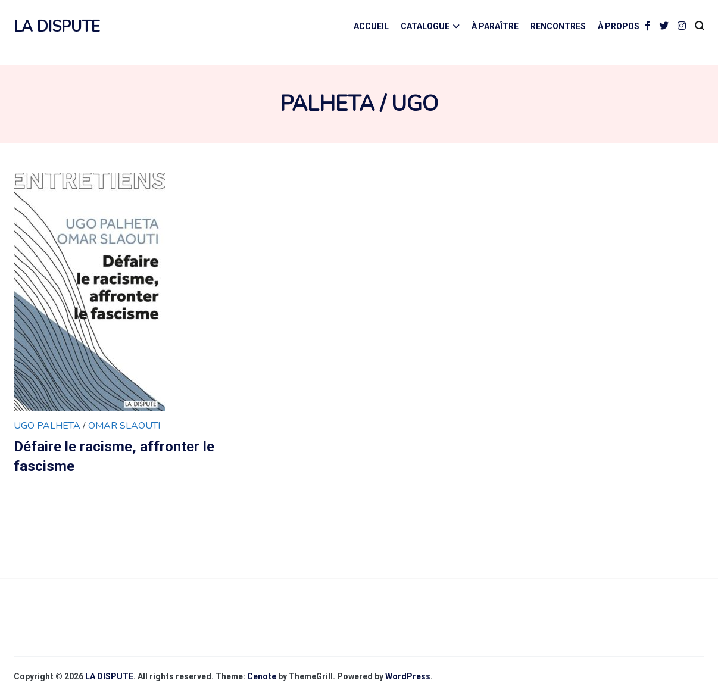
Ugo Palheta (48, 425)
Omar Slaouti (124, 425)
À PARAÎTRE (495, 26)
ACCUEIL (371, 26)
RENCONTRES (558, 26)
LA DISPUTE (57, 26)
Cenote (261, 676)
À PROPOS (618, 26)
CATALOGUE (425, 26)
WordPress (407, 676)
